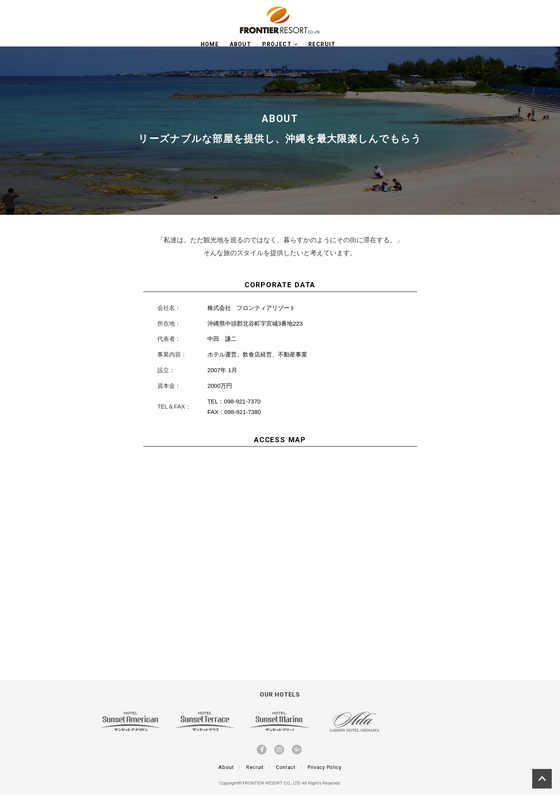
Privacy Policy (325, 776)
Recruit (255, 776)
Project (279, 44)
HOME (210, 44)
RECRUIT (322, 44)
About (240, 44)
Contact (285, 776)
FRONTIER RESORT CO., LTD (272, 791)
